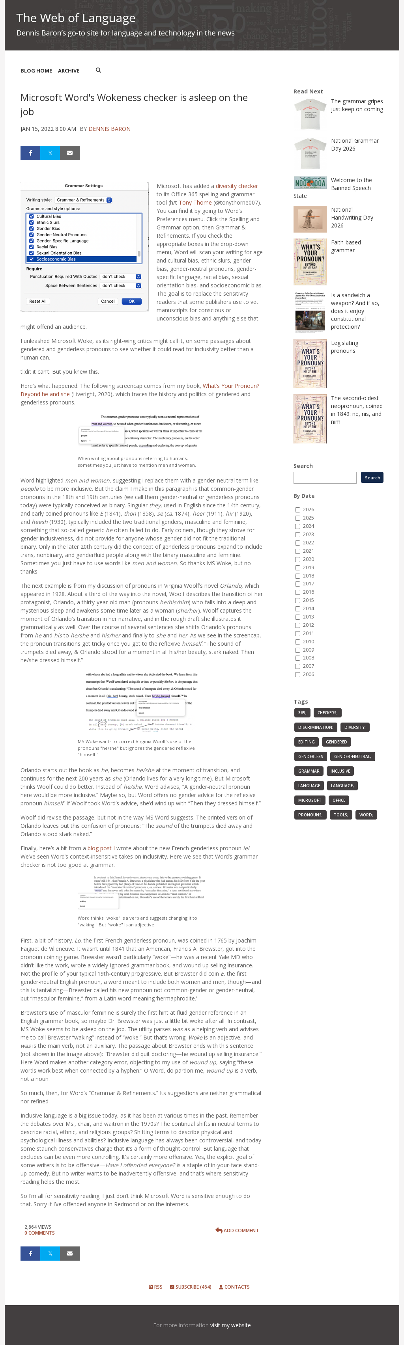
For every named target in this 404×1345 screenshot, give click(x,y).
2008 (308, 657)
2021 (308, 551)
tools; (341, 815)
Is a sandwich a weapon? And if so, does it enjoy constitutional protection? (355, 310)
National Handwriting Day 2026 (352, 217)
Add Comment (237, 1230)
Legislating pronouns (344, 346)
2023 (308, 534)
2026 (308, 509)
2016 (308, 592)
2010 (308, 641)
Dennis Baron (109, 128)
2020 (308, 559)
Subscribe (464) (190, 1287)
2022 (308, 542)
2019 (308, 567)
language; (342, 785)
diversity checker (237, 186)
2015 (308, 600)
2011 (308, 633)
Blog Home (36, 70)
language (309, 785)
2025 (308, 517)
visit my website (230, 1325)
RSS (156, 1287)
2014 (308, 608)
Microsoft (310, 800)
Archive (68, 70)
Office (339, 800)
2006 (308, 674)
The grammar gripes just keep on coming (357, 105)
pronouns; (310, 815)
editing (306, 742)
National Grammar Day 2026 (355, 144)
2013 (308, 616)
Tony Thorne (195, 202)
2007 (308, 666)
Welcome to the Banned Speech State (333, 187)
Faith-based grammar (346, 246)
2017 (308, 583)
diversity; (355, 727)
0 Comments (39, 1233)
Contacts (234, 1287)
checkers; (328, 712)
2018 (308, 575)
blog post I (101, 848)
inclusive (340, 771)
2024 (308, 526)
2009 (308, 649)
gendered (336, 742)
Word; (366, 815)
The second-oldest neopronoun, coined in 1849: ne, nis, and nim (357, 409)
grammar (309, 771)
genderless (310, 756)
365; (302, 712)
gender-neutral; (352, 756)
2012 (308, 625)
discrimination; (315, 727)
